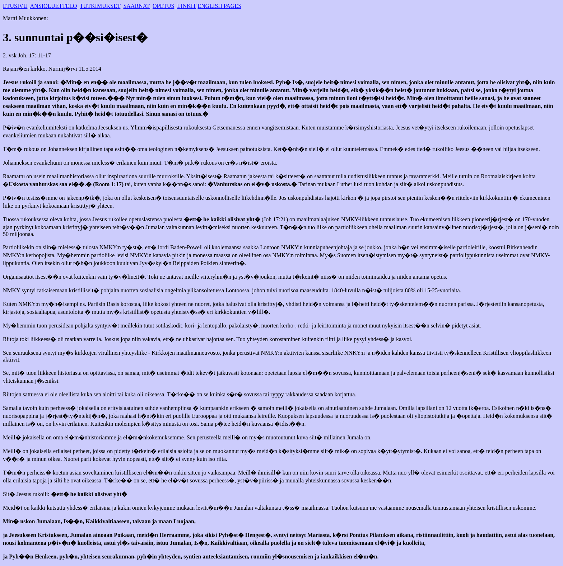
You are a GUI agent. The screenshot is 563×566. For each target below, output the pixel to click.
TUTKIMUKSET (100, 6)
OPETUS (163, 6)
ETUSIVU (15, 6)
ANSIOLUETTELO (53, 6)
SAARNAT (136, 6)
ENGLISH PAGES (219, 6)
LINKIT (186, 6)
